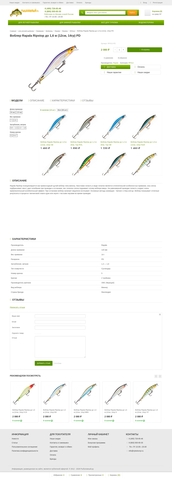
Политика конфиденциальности (25, 451)
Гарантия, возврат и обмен (53, 3)
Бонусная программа (96, 443)
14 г (15, 120)
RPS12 (131, 63)
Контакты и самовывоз (31, 3)
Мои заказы (93, 439)
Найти (132, 13)
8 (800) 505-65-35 (52, 11)
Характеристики (62, 100)
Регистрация (156, 3)
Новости (15, 439)
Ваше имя (16, 316)
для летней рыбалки (28, 22)
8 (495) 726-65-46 (52, 8)
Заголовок (16, 327)
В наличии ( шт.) (47, 110)
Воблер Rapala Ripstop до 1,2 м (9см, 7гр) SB (114, 143)
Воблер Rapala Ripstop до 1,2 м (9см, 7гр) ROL (84, 143)
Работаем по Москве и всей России (58, 14)
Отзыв (14, 338)
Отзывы (87, 100)
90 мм (13, 112)
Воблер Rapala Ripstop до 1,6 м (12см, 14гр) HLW (144, 143)
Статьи (15, 443)
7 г (11, 120)
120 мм (19, 112)
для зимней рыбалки (70, 22)
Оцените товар (18, 333)
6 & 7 (15, 135)
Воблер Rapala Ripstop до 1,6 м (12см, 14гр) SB (53, 143)
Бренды (88, 3)
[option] (24, 402)
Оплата (79, 3)
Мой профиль (93, 447)
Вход (143, 3)
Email (14, 322)
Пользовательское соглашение (24, 447)
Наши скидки (14, 3)
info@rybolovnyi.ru (136, 451)
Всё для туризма (109, 22)
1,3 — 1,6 (22, 128)
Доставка (69, 3)
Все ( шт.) (62, 110)
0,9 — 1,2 (14, 128)
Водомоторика (146, 22)
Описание (36, 100)
